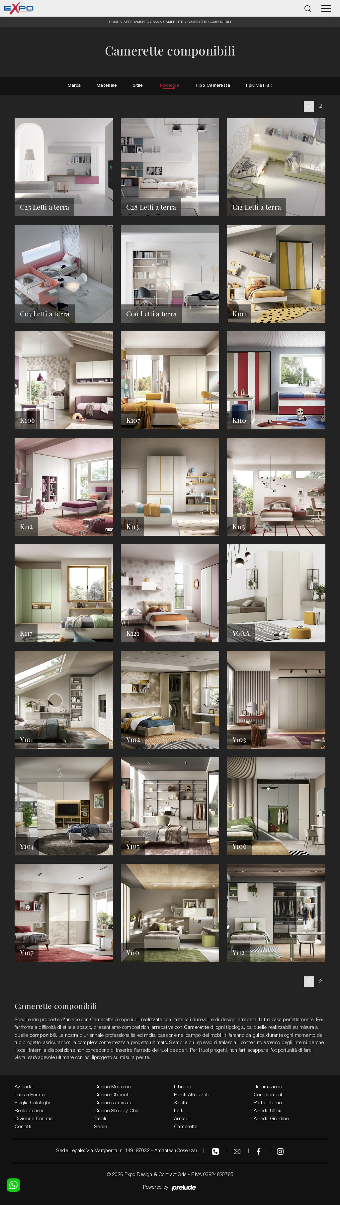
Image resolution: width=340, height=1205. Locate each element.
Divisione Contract (34, 1119)
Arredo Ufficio (268, 1111)
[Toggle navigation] (326, 8)
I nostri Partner (30, 1095)
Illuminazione (268, 1087)
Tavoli (100, 1119)
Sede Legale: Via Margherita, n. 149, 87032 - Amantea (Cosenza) (126, 1151)
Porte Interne (268, 1103)
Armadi (182, 1119)
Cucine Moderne (112, 1087)
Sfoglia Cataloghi (32, 1103)
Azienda (24, 1087)
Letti (178, 1111)
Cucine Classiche (113, 1095)
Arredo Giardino (271, 1119)
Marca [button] (74, 86)
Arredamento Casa (141, 22)
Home (114, 22)
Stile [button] (138, 86)
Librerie (182, 1087)
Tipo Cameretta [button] (212, 86)
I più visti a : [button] (259, 86)
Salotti (180, 1103)
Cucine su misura (113, 1103)
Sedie (100, 1127)
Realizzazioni (29, 1111)
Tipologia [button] (169, 86)
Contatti (23, 1127)
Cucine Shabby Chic (116, 1111)
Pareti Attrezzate (192, 1095)
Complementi (269, 1095)
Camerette (173, 22)
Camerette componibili (209, 22)
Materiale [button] (107, 86)
